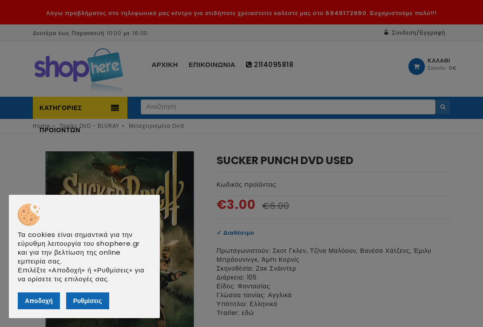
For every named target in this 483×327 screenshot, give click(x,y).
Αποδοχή (39, 300)
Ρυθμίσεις (87, 300)
